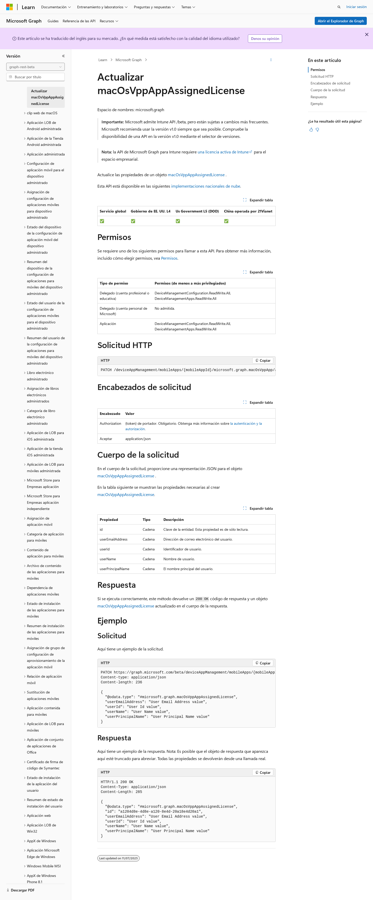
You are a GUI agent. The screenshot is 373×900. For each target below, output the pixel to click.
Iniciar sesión (356, 6)
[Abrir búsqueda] (339, 7)
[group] (186, 370)
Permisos (169, 258)
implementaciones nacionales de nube (205, 186)
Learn (102, 59)
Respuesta (319, 96)
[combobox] (35, 67)
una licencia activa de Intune (223, 151)
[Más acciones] (271, 60)
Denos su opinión (265, 38)
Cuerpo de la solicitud (328, 89)
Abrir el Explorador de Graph (341, 20)
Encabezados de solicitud (330, 83)
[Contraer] (63, 56)
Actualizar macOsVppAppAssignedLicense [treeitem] (47, 97)
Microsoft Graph (129, 59)
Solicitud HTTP (322, 76)
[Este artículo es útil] (311, 129)
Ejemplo (317, 103)
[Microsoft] (9, 7)
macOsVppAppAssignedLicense (196, 174)
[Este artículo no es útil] (317, 129)
